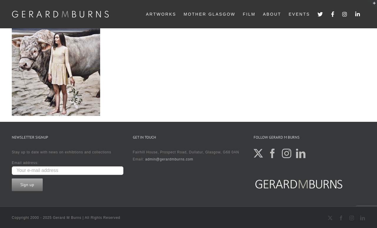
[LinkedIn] (301, 153)
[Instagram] (287, 153)
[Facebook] (272, 153)
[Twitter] (258, 153)
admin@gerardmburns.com (169, 159)
